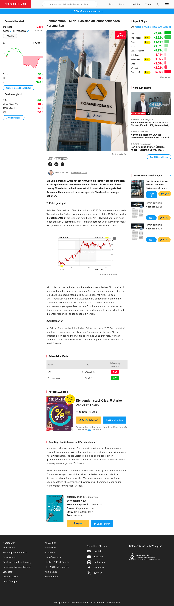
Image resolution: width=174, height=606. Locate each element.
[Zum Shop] (111, 4)
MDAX (154, 26)
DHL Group (135, 55)
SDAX (160, 26)
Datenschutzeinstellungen (17, 567)
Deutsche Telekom (136, 72)
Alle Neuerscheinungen (167, 175)
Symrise (134, 63)
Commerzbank (61, 158)
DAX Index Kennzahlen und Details (18, 87)
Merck (133, 46)
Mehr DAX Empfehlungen (159, 156)
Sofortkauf (89, 420)
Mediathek (50, 547)
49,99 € (152, 194)
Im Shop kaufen (114, 420)
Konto (89, 429)
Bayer (133, 42)
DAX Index (7, 26)
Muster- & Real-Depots (57, 561)
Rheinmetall (136, 37)
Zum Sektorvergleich (13, 117)
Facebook (95, 567)
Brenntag (134, 67)
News (147, 38)
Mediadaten (9, 542)
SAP (132, 33)
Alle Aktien (50, 542)
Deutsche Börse (137, 50)
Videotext (8, 571)
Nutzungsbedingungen (15, 552)
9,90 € (151, 217)
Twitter (94, 572)
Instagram (96, 561)
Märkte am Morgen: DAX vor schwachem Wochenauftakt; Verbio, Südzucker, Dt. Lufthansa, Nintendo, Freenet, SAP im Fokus (151, 136)
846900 (7, 30)
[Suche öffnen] (45, 4)
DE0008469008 (21, 30)
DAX (50, 158)
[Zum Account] (122, 4)
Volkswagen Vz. (136, 59)
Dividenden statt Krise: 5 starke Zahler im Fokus (99, 402)
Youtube (95, 556)
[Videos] (148, 4)
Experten (50, 552)
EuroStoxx (167, 26)
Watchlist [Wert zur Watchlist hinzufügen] (10, 36)
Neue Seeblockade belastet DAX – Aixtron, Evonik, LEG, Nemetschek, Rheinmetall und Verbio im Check (150, 124)
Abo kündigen (10, 581)
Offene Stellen (10, 576)
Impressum (9, 547)
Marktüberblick (53, 557)
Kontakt (94, 551)
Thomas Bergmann (79, 172)
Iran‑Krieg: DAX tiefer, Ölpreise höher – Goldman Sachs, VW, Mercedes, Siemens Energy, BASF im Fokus (151, 148)
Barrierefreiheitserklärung (17, 561)
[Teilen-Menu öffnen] (50, 164)
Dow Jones (146, 26)
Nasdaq (138, 26)
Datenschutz (9, 557)
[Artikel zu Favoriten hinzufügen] (62, 164)
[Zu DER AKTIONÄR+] (135, 4)
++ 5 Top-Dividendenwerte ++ (87, 11)
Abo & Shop (51, 571)
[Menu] (166, 4)
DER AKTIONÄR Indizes (57, 566)
